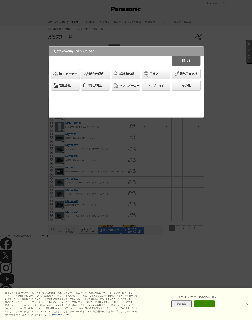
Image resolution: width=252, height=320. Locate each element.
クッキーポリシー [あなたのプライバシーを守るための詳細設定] (60, 314)
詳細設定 (181, 303)
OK (204, 303)
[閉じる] (246, 303)
